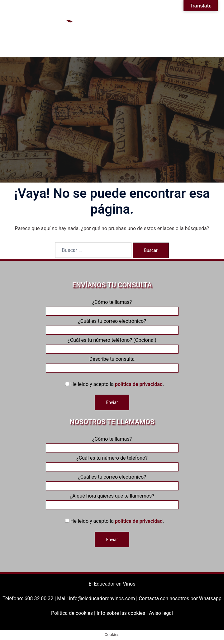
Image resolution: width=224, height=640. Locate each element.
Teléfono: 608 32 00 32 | (29, 598)
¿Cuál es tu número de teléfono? (112, 462)
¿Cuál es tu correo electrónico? (112, 325)
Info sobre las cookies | (123, 613)
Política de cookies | (74, 613)
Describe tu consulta (112, 363)
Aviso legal (161, 613)
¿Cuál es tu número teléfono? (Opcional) (112, 344)
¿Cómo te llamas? (112, 306)
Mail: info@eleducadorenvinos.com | (98, 598)
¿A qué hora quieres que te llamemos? (112, 500)
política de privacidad (139, 384)
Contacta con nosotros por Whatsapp (180, 598)
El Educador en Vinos (112, 584)
